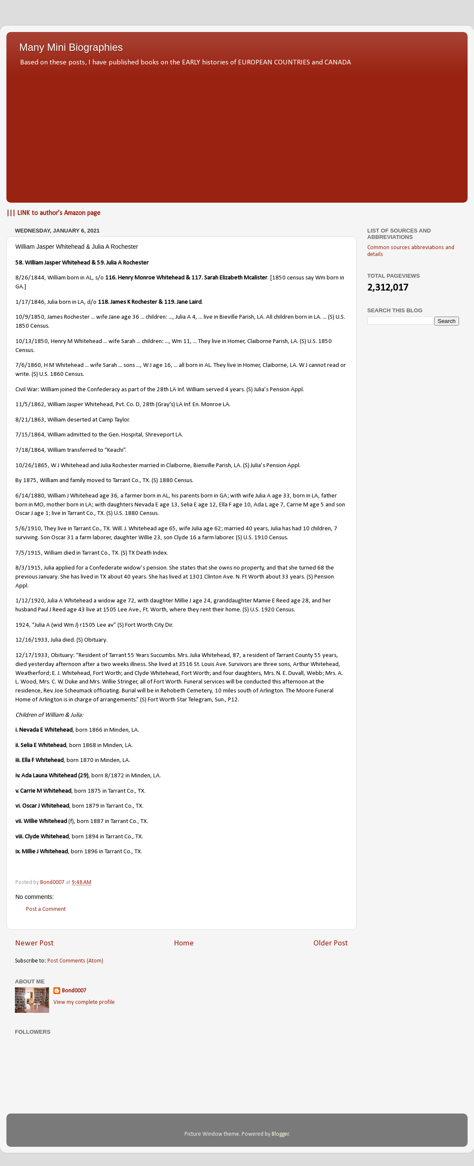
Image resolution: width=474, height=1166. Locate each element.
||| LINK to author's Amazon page (53, 213)
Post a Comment (46, 909)
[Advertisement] (237, 132)
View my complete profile (84, 1002)
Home (184, 943)
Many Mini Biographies (71, 47)
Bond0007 (74, 991)
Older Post (330, 943)
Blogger (280, 1134)
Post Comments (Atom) (75, 961)
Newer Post (34, 943)
